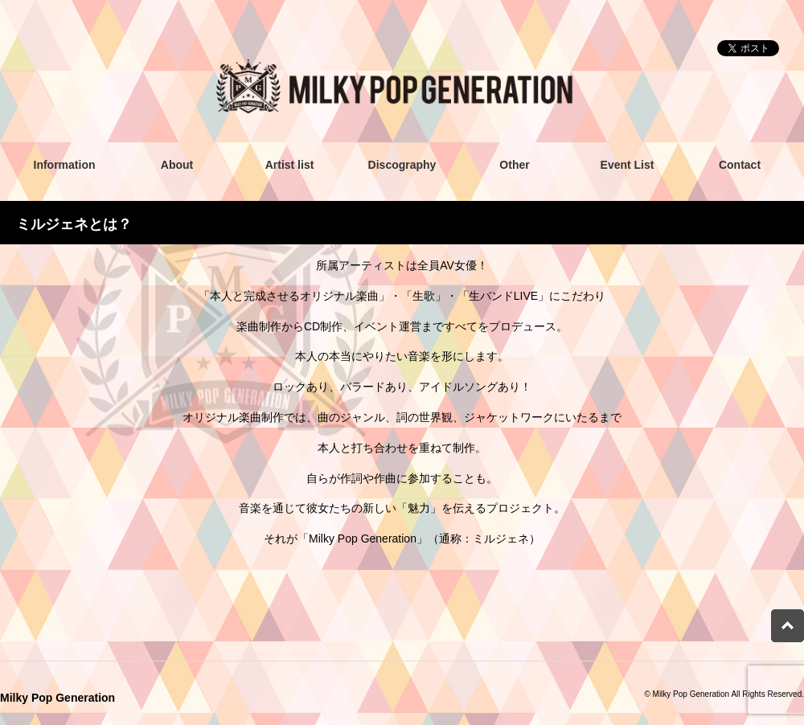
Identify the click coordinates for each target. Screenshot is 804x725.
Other (514, 164)
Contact (740, 164)
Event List (627, 164)
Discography (402, 164)
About (177, 164)
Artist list (289, 164)
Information (65, 164)
